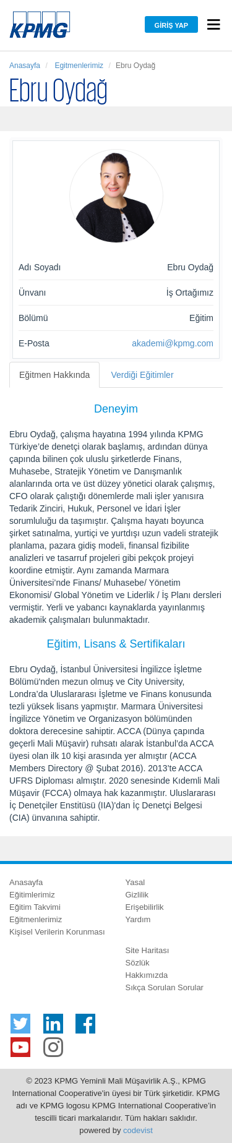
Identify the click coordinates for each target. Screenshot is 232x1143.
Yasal (135, 882)
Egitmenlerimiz (78, 65)
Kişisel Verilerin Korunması (57, 931)
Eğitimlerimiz (32, 894)
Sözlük (138, 962)
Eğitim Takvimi (35, 907)
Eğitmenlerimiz (35, 919)
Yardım (138, 919)
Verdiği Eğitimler (142, 375)
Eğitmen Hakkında (54, 375)
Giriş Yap (171, 25)
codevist (138, 1130)
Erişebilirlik (145, 907)
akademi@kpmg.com (172, 343)
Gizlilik (137, 894)
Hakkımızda (147, 975)
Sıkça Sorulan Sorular (165, 987)
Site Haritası (148, 950)
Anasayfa (24, 65)
